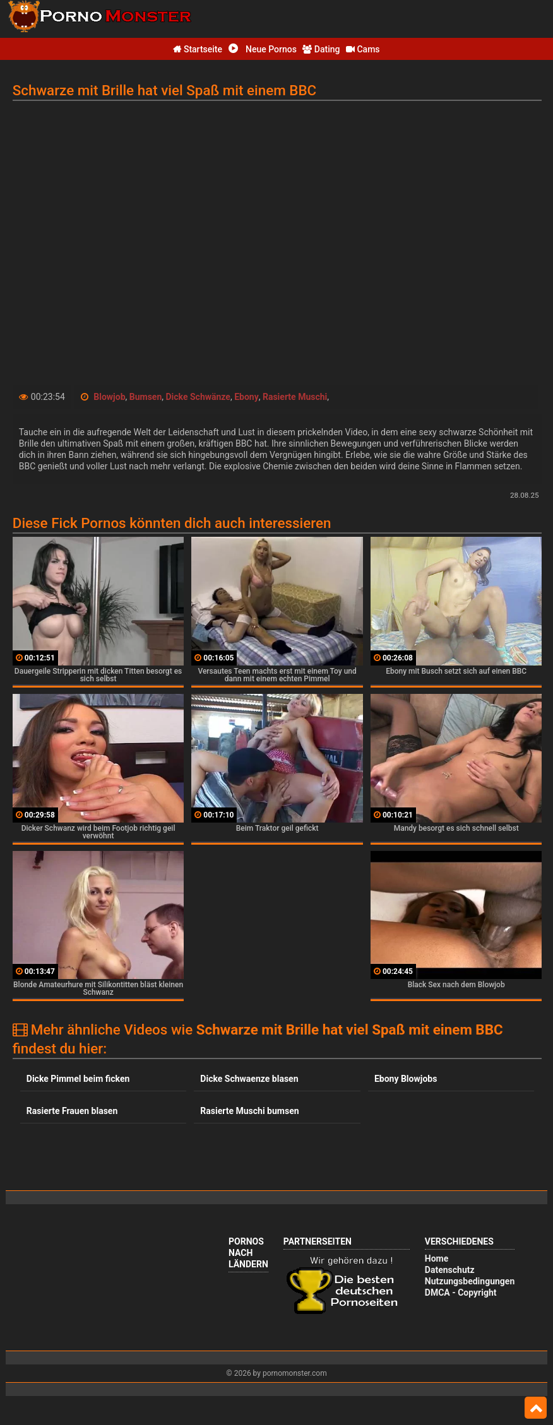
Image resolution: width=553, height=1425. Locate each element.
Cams (363, 49)
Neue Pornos (263, 49)
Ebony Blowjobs (405, 1079)
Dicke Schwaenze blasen (249, 1079)
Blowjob (109, 397)
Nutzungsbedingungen (469, 1281)
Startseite (197, 49)
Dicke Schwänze (198, 397)
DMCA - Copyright (461, 1292)
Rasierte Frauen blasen (72, 1111)
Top (535, 1408)
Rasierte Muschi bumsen (249, 1111)
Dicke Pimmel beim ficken (78, 1079)
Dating (321, 49)
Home (436, 1258)
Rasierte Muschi (295, 397)
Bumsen (145, 397)
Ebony (246, 397)
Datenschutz (450, 1270)
